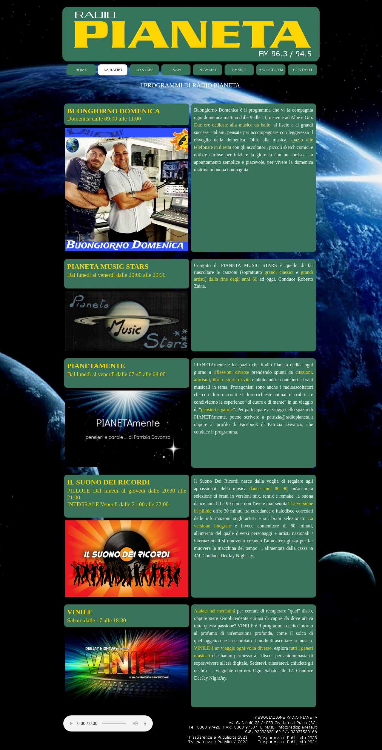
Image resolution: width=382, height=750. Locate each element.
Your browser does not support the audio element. (108, 723)
